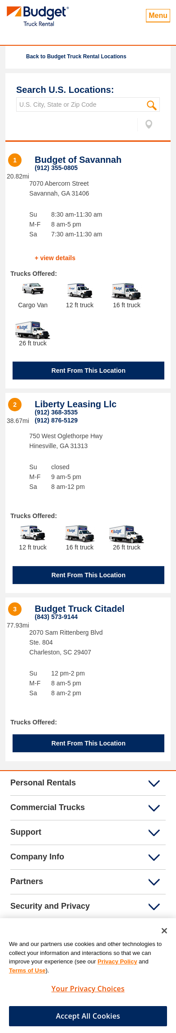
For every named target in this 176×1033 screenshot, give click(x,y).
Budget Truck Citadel (79, 609)
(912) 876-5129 (56, 420)
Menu (158, 15)
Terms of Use (27, 973)
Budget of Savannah (78, 160)
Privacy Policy (117, 965)
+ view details (55, 258)
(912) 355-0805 (56, 167)
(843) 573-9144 (56, 616)
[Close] (164, 934)
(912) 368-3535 (56, 412)
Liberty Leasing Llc (75, 404)
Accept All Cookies (88, 1019)
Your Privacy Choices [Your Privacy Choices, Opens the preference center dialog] (88, 992)
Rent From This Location (89, 370)
